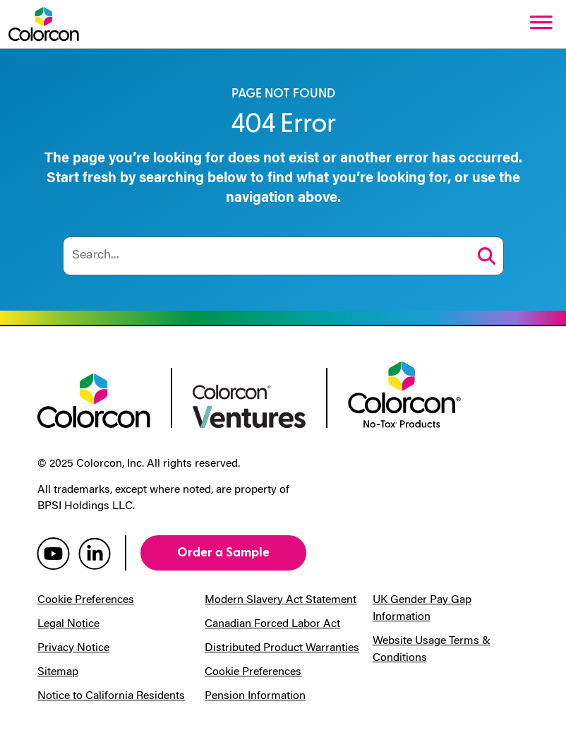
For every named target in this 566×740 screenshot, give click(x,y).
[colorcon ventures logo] (249, 404)
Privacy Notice (73, 648)
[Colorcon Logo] (43, 24)
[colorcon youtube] (53, 553)
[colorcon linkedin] (94, 553)
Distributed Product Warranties (282, 648)
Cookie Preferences (85, 600)
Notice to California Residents (111, 696)
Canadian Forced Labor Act (272, 624)
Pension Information (255, 696)
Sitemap (57, 672)
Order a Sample (223, 553)
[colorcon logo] (93, 399)
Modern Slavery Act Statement (280, 600)
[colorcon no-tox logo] (404, 393)
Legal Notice (68, 624)
